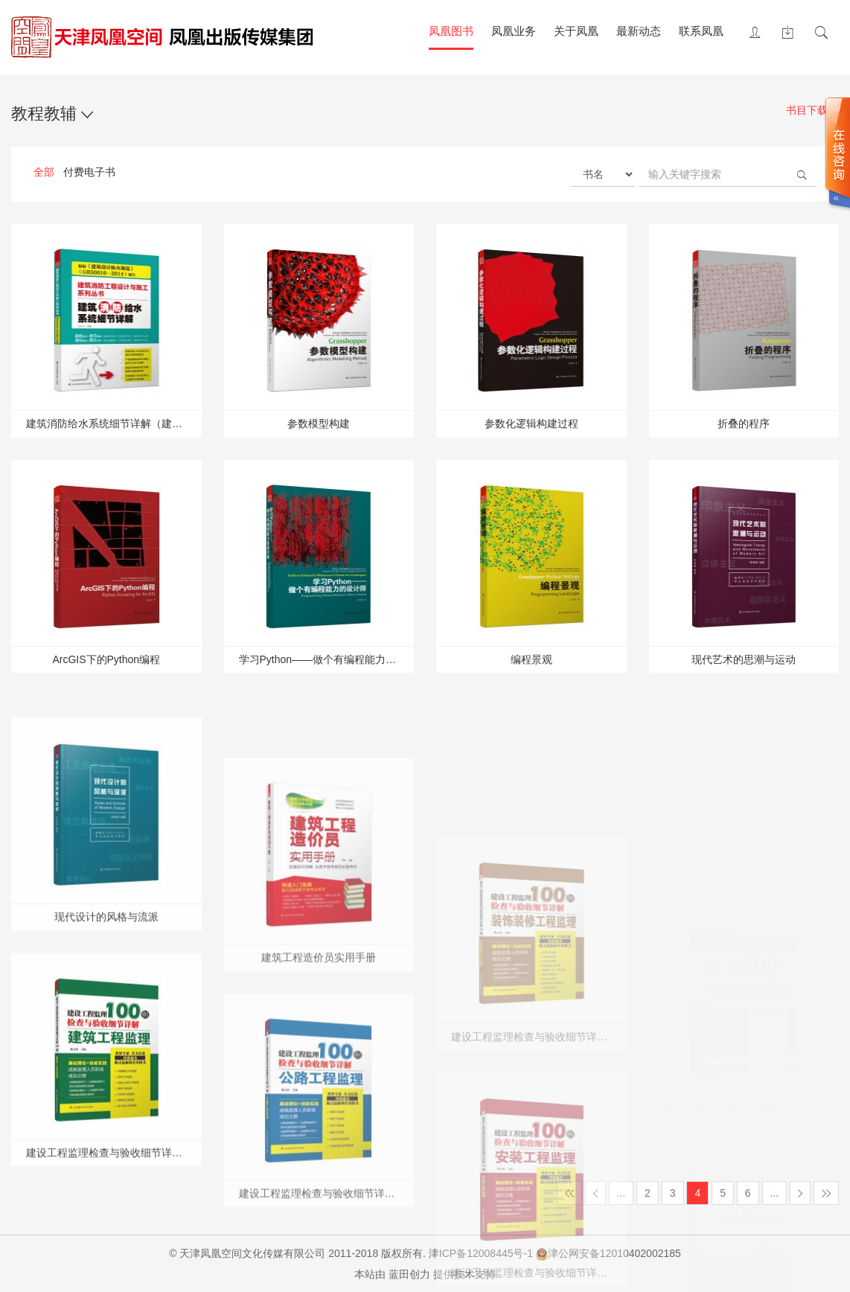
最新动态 (638, 31)
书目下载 (812, 111)
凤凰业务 (513, 31)
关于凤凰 (576, 31)
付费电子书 (89, 172)
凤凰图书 (451, 31)
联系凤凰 (701, 31)
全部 (43, 172)
